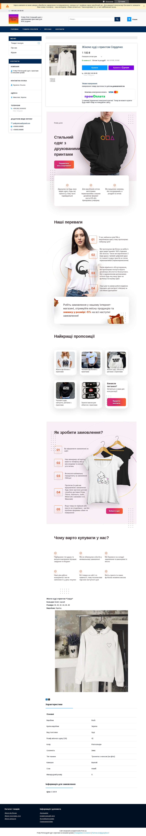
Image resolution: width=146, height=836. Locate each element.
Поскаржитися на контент (82, 833)
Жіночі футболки (11, 813)
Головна (14, 29)
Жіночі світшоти (10, 819)
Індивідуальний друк (47, 816)
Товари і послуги (30, 29)
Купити (95, 68)
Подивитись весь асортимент (64, 164)
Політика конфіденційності (100, 833)
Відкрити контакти (116, 402)
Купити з (121, 68)
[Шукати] (117, 19)
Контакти (60, 29)
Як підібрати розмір (47, 819)
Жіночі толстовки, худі (13, 816)
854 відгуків (109, 1)
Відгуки (13, 52)
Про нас (47, 29)
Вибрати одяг (114, 511)
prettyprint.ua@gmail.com (21, 123)
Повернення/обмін (46, 821)
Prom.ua (83, 831)
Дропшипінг (44, 813)
